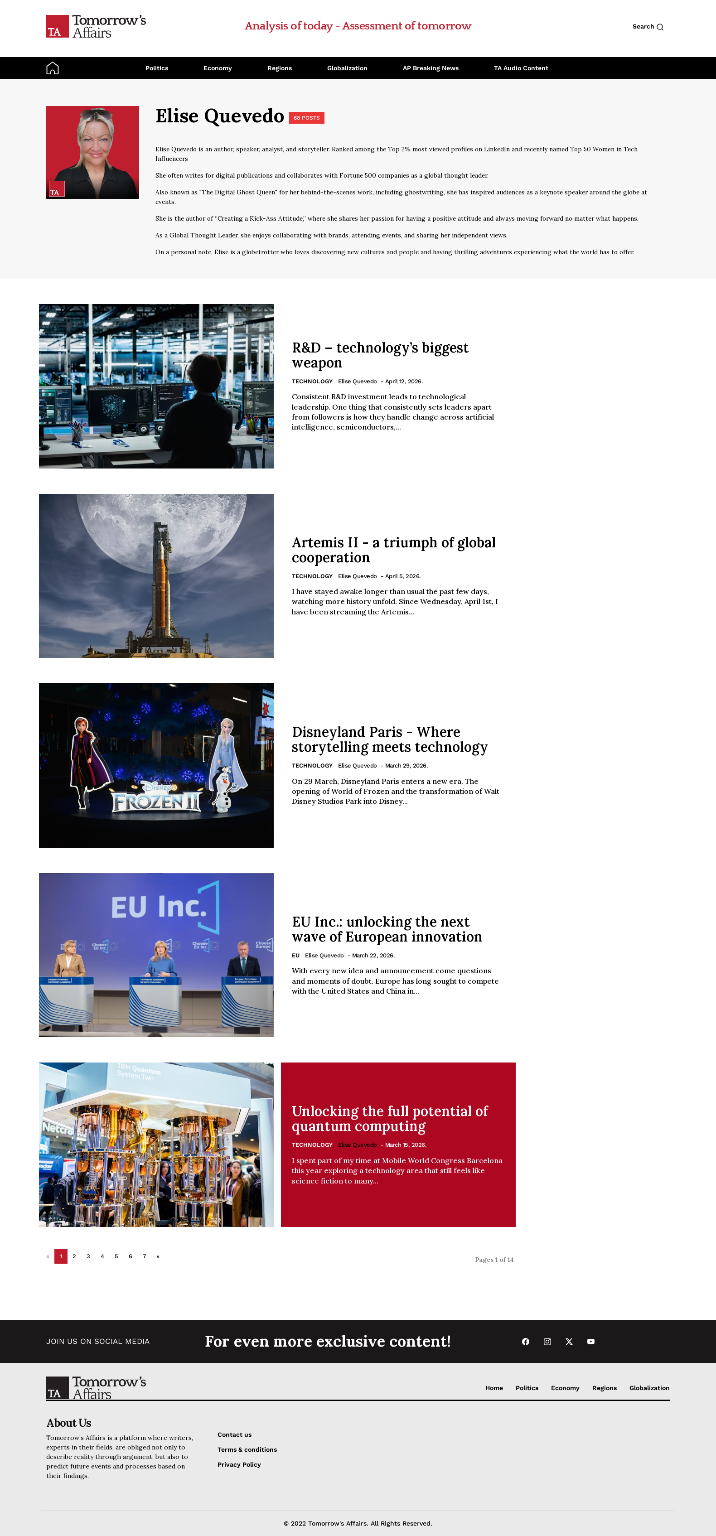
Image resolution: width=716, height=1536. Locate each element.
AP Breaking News (431, 68)
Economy (217, 68)
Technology (312, 381)
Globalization (347, 68)
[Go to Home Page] (96, 26)
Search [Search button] (648, 27)
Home (494, 1387)
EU (296, 955)
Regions (279, 68)
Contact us (235, 1434)
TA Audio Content (521, 68)
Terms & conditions (247, 1449)
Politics (156, 68)
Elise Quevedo (357, 381)
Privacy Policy (239, 1464)
